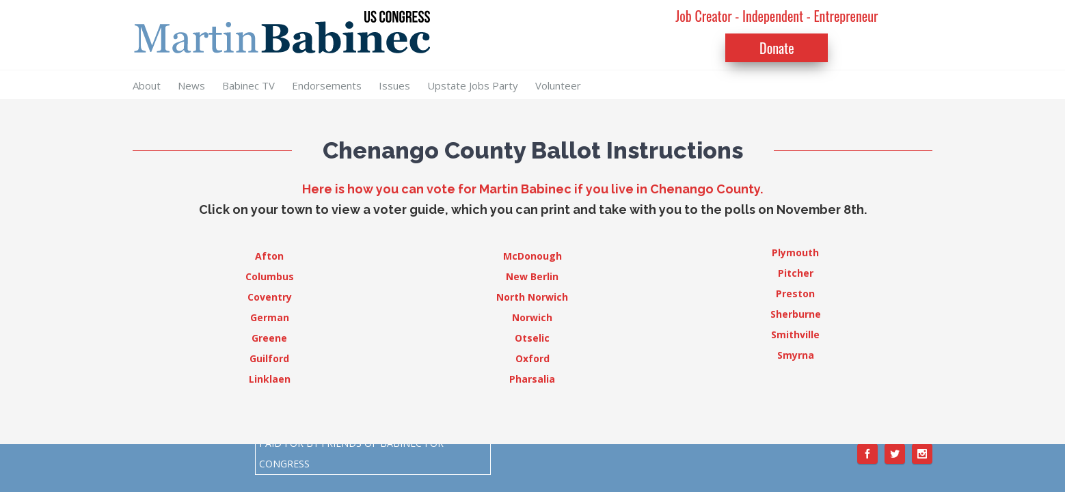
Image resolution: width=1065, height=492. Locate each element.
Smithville (795, 334)
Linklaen (270, 378)
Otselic (532, 337)
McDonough (532, 255)
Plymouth (795, 252)
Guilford (269, 358)
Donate (776, 48)
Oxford (532, 358)
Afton (269, 255)
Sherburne (795, 314)
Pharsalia (532, 378)
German (269, 317)
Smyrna (795, 354)
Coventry (269, 296)
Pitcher (795, 272)
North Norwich (532, 296)
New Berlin (532, 276)
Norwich (532, 317)
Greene (269, 337)
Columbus (269, 276)
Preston (795, 293)
